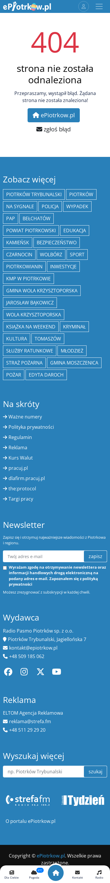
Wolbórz (51, 254)
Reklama (18, 447)
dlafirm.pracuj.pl (27, 478)
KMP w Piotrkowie (28, 278)
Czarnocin (19, 254)
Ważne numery (25, 416)
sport (77, 254)
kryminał (74, 326)
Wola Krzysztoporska (33, 314)
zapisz (95, 556)
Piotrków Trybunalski (34, 194)
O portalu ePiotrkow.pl (30, 821)
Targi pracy (21, 499)
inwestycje (63, 266)
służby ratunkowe (29, 351)
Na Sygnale (20, 206)
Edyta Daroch (46, 375)
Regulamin (20, 437)
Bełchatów (36, 218)
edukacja (74, 230)
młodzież (72, 351)
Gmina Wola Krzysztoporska (41, 290)
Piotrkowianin (24, 266)
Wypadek (77, 206)
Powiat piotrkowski (31, 230)
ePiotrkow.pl (54, 115)
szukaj (95, 771)
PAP (10, 218)
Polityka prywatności (31, 427)
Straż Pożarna (24, 363)
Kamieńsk (17, 242)
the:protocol (22, 488)
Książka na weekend (30, 326)
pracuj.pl (18, 468)
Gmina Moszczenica (74, 363)
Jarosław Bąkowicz (30, 302)
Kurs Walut (21, 458)
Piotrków (81, 194)
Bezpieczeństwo (57, 242)
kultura (16, 338)
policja (50, 206)
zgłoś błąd (53, 129)
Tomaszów (48, 338)
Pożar (13, 375)
